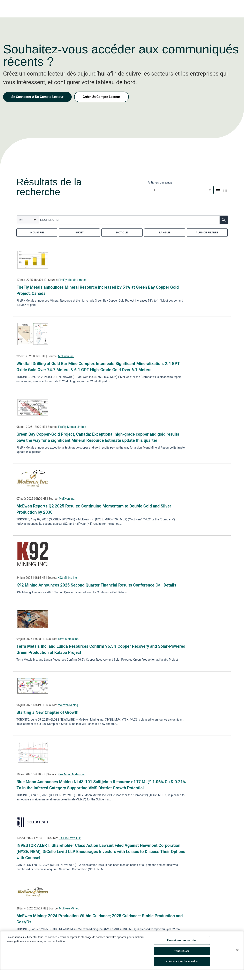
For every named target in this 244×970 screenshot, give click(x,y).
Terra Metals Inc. (68, 639)
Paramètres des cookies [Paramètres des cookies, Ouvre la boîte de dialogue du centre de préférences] (181, 940)
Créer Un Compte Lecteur (101, 97)
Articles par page (160, 182)
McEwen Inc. (66, 356)
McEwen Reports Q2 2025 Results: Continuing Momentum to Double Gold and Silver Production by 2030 (93, 509)
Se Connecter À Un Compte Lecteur (37, 97)
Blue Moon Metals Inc (71, 774)
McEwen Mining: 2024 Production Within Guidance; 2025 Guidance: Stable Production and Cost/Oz (99, 918)
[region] (122, 950)
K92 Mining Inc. (67, 577)
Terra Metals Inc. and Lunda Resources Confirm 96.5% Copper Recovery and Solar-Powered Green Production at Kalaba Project (100, 649)
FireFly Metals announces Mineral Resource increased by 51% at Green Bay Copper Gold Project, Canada (97, 290)
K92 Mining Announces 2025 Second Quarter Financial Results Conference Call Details (96, 585)
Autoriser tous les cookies (182, 961)
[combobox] (181, 190)
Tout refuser (181, 951)
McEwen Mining (68, 705)
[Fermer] (237, 950)
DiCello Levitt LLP (70, 838)
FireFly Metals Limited (72, 279)
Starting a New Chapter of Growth (47, 712)
